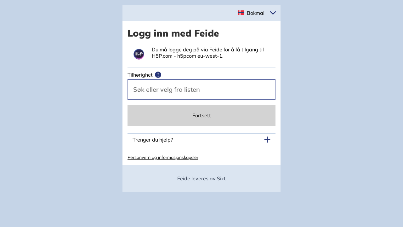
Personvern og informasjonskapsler (163, 157)
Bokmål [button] (255, 13)
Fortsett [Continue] (201, 115)
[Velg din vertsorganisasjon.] (201, 89)
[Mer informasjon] (158, 75)
